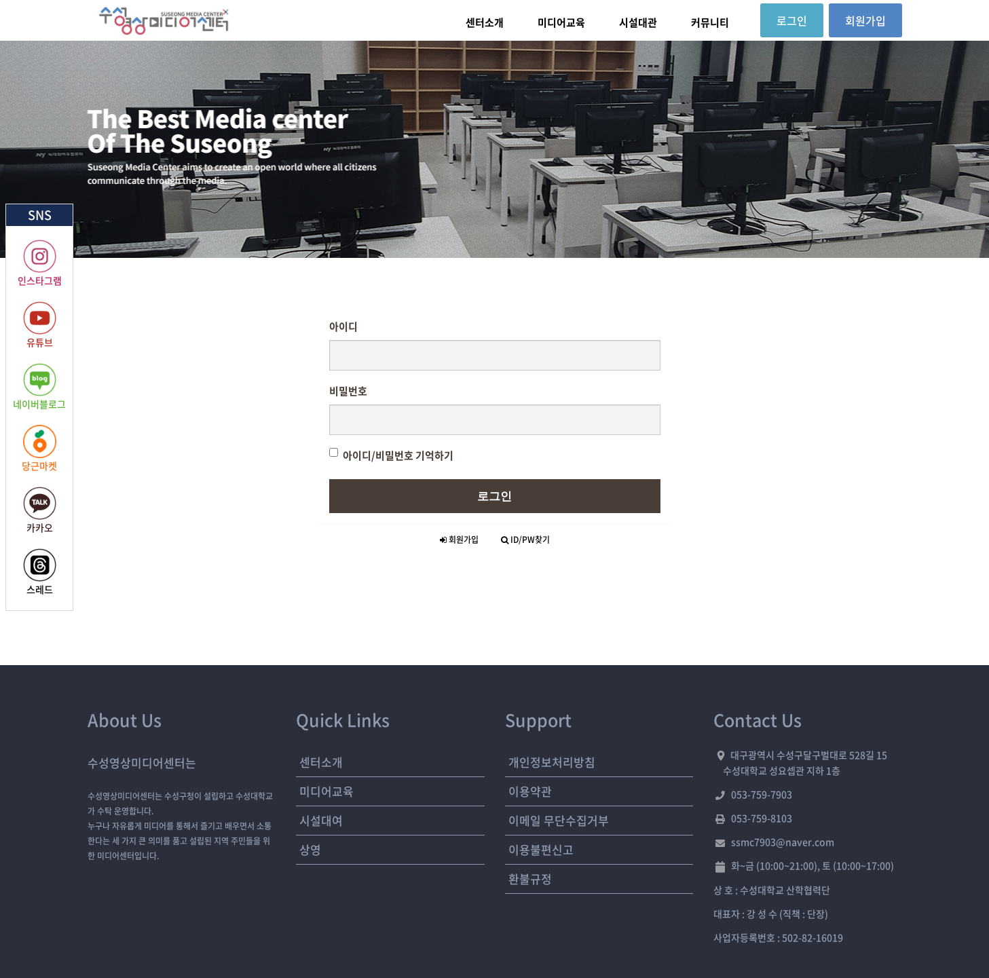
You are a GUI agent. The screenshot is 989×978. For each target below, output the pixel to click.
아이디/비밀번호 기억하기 (391, 455)
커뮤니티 (710, 22)
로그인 (494, 496)
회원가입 (459, 539)
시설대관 (638, 22)
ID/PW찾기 (525, 539)
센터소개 (485, 22)
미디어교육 (561, 22)
